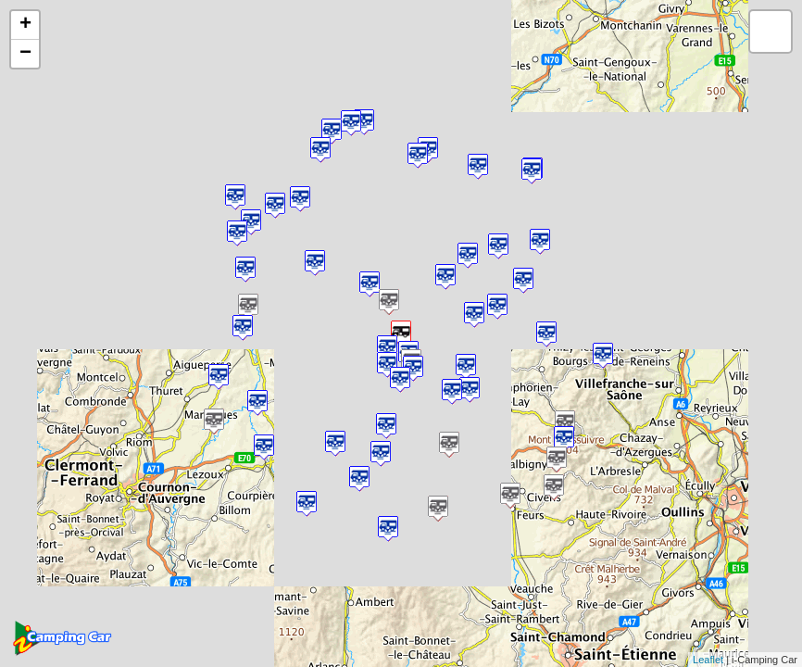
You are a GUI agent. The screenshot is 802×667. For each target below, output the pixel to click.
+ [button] (25, 25)
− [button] (25, 54)
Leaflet (708, 659)
